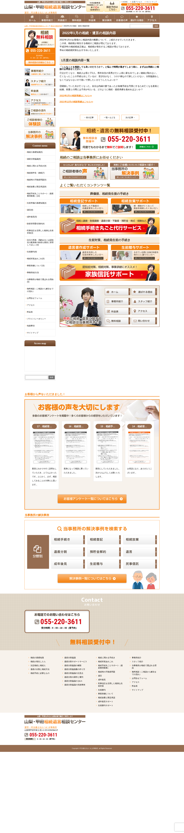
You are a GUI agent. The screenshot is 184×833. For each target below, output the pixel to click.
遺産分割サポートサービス (75, 661)
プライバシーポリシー (36, 319)
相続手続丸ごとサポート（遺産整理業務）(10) (40, 194)
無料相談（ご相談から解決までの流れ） (40, 290)
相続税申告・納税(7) (35, 173)
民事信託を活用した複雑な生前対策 (110, 684)
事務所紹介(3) (33, 272)
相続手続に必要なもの (40, 673)
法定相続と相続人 (38, 665)
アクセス (31, 305)
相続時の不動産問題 (106, 672)
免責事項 (31, 326)
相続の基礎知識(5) (35, 152)
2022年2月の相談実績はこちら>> (76, 96)
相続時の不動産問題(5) (36, 180)
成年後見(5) (32, 217)
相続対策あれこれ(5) (35, 259)
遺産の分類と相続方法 (40, 669)
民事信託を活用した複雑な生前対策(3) (40, 231)
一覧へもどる (109, 117)
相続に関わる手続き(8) (36, 166)
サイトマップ (151, 2)
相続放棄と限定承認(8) (36, 187)
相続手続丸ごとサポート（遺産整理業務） (110, 666)
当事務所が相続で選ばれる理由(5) (40, 280)
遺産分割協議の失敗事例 (74, 685)
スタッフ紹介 (137, 661)
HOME (125, 2)
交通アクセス (137, 2)
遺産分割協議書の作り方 (74, 669)
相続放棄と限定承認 (106, 697)
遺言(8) (30, 210)
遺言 (100, 676)
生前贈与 (102, 690)
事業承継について (105, 694)
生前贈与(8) (32, 252)
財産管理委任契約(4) (35, 224)
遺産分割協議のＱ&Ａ (73, 681)
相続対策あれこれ (105, 661)
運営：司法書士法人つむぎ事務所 (40, 12)
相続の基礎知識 (37, 658)
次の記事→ (130, 117)
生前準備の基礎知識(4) (36, 203)
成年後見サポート (105, 701)
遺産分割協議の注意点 (73, 673)
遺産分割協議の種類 (72, 665)
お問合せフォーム (34, 298)
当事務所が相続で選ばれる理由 (144, 666)
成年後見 (102, 680)
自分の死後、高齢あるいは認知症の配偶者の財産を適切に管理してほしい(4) (40, 242)
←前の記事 (89, 117)
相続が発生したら (38, 661)
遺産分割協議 (70, 658)
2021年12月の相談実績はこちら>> (76, 102)
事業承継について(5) (35, 266)
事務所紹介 (136, 658)
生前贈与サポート (105, 705)
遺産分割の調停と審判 (73, 677)
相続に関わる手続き (106, 658)
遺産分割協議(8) (34, 159)
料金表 (30, 312)
